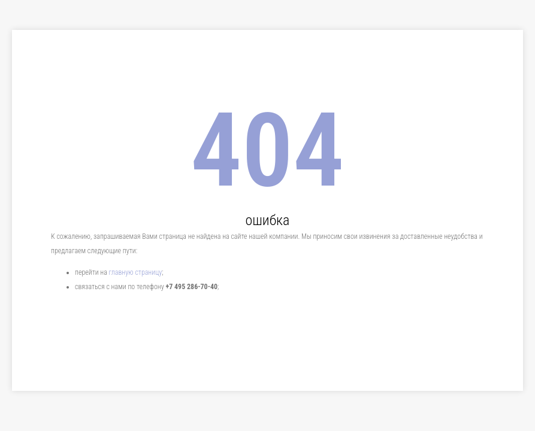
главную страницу (135, 272)
